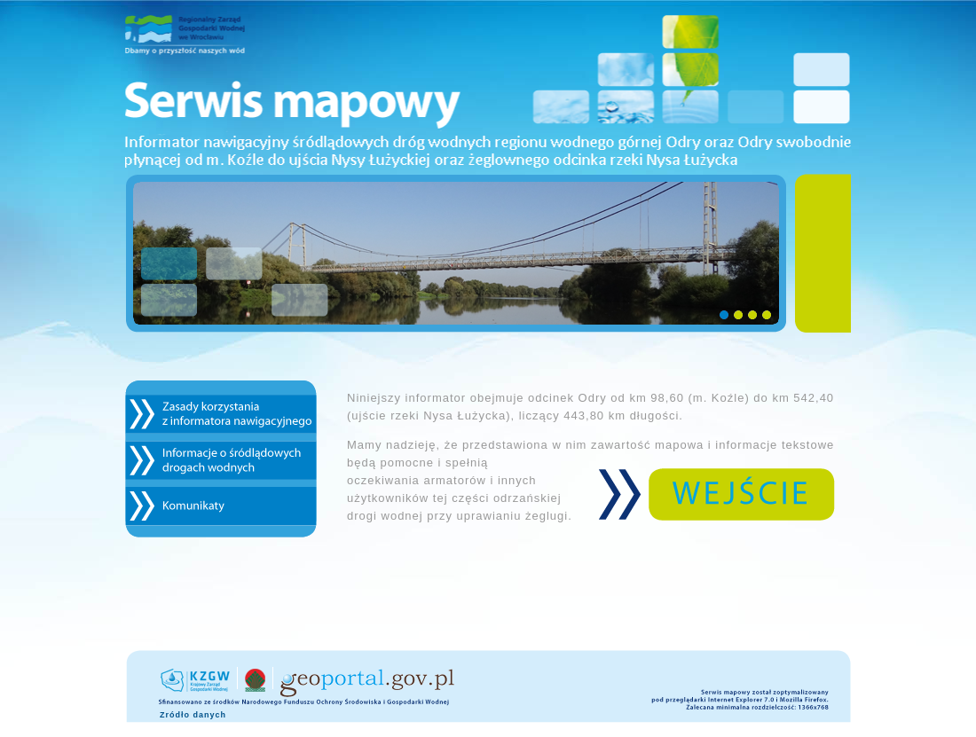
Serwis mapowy (488, 88)
